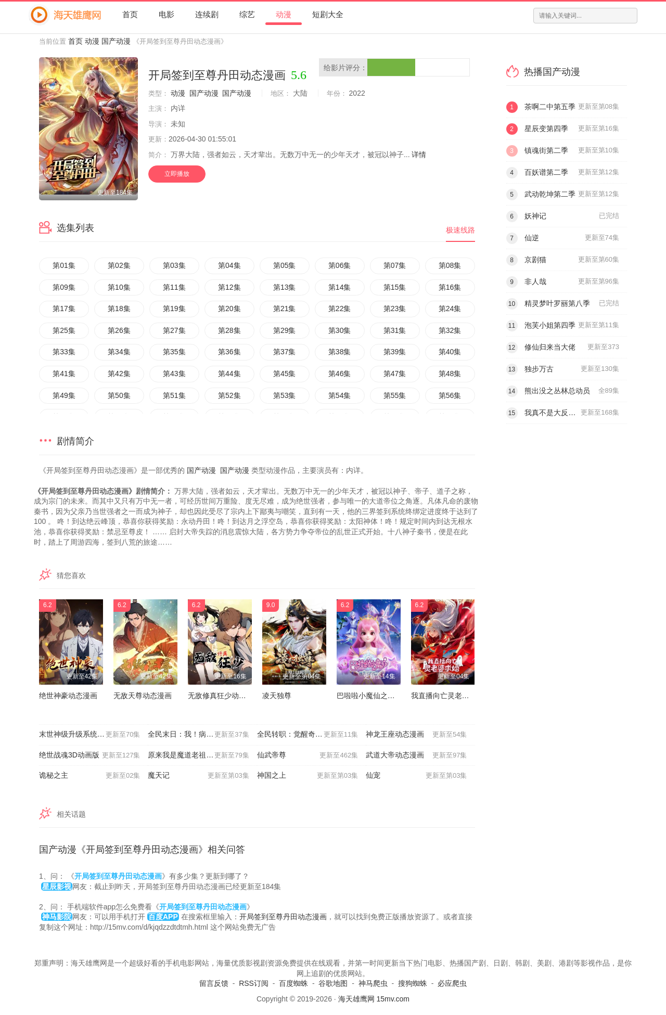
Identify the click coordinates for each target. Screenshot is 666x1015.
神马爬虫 (373, 983)
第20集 (229, 308)
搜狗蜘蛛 (412, 983)
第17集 (64, 308)
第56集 (450, 395)
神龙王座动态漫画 (416, 734)
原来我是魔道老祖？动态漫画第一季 (202, 755)
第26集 (119, 330)
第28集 (229, 330)
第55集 (394, 395)
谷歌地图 (333, 983)
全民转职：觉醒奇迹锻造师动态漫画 (311, 734)
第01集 (64, 265)
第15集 (394, 287)
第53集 (284, 395)
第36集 (229, 352)
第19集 (174, 308)
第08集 (450, 265)
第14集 (339, 287)
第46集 (339, 373)
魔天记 (198, 775)
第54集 (339, 395)
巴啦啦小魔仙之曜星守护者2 (382, 695)
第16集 (450, 287)
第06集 (339, 265)
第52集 (229, 395)
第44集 (229, 373)
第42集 (119, 373)
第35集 (174, 352)
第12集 (229, 287)
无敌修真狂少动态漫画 (224, 695)
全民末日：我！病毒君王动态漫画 (202, 734)
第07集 (394, 265)
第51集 (174, 395)
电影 (166, 14)
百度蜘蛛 (293, 983)
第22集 (339, 308)
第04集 (229, 265)
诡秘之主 (89, 775)
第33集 (64, 352)
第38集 (339, 352)
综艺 (247, 14)
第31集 (394, 330)
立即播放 (176, 173)
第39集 (394, 352)
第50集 (119, 395)
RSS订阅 (253, 983)
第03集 (174, 265)
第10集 (119, 287)
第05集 (284, 265)
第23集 (394, 308)
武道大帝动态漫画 (416, 755)
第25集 (64, 330)
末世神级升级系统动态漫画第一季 (93, 734)
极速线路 (460, 230)
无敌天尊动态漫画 (142, 695)
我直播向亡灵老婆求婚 (447, 695)
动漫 (283, 14)
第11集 (174, 287)
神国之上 (307, 775)
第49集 (64, 395)
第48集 (450, 373)
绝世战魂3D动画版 (89, 755)
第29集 (284, 330)
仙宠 (416, 775)
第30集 (339, 330)
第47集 (394, 373)
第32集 (450, 330)
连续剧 (207, 14)
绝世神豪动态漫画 (68, 695)
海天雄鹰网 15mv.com (373, 999)
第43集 (174, 373)
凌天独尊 (276, 695)
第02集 (119, 265)
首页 (130, 14)
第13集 (284, 287)
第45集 (284, 373)
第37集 (284, 352)
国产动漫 (116, 41)
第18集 (119, 308)
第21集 (284, 308)
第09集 (64, 287)
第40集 (450, 352)
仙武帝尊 (307, 755)
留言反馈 (213, 983)
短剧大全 (327, 14)
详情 (419, 154)
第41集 (64, 373)
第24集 (450, 308)
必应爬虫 (452, 983)
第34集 (119, 352)
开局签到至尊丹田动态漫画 (283, 917)
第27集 (174, 330)
